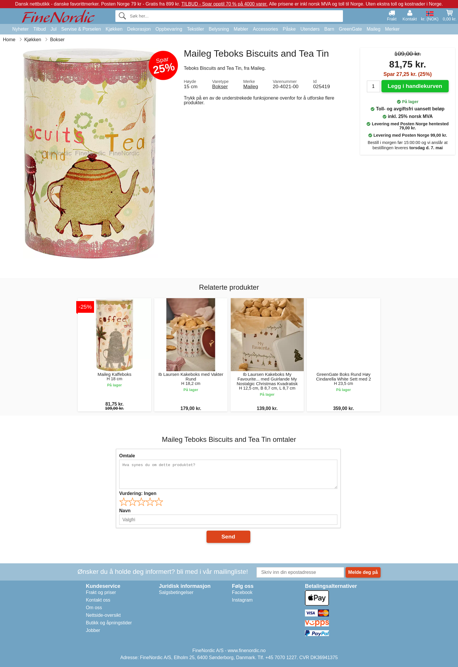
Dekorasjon (139, 29)
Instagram (242, 599)
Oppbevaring (168, 29)
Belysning (219, 29)
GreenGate (350, 29)
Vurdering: (137, 493)
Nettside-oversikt (103, 615)
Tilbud (39, 29)
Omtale (127, 455)
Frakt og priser (101, 592)
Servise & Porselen (81, 29)
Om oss (94, 607)
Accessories (265, 29)
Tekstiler (195, 29)
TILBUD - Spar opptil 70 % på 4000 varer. (224, 3)
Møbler (241, 29)
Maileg (373, 29)
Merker (392, 29)
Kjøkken (114, 29)
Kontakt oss (98, 599)
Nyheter (20, 29)
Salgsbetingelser (176, 592)
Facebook (242, 592)
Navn (125, 510)
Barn (329, 29)
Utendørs (310, 29)
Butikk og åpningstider (109, 622)
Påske (289, 29)
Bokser (220, 86)
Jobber (93, 630)
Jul (53, 29)
